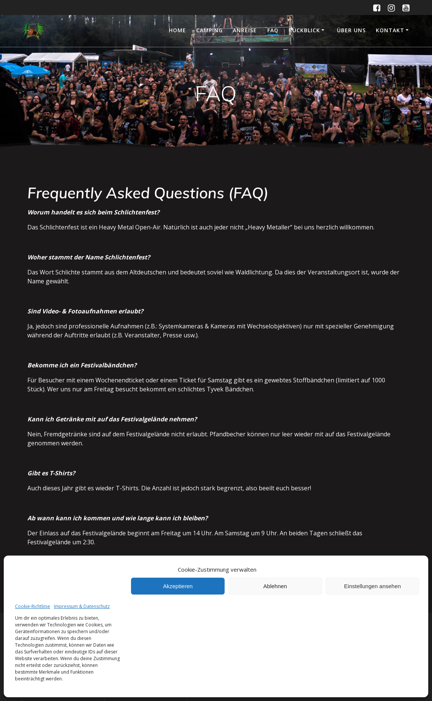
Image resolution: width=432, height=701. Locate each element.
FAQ (273, 30)
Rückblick (304, 30)
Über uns (351, 30)
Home (177, 30)
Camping (209, 30)
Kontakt (390, 30)
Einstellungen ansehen (372, 586)
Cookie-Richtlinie (32, 606)
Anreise (245, 30)
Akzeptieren (177, 586)
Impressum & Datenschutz (82, 606)
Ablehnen (275, 586)
